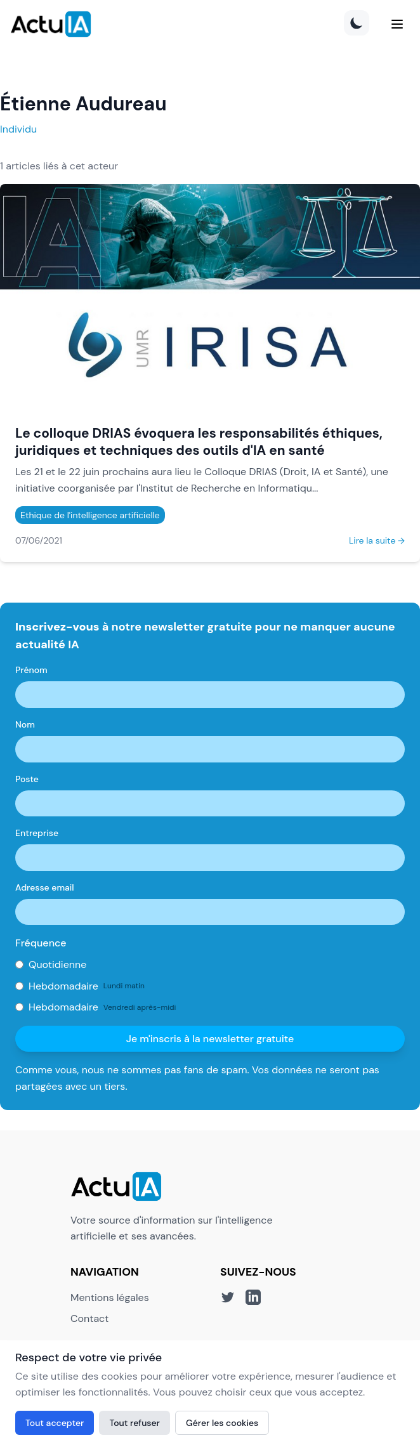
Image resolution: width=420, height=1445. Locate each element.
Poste (27, 779)
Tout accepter (54, 1423)
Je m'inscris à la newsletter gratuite (210, 1038)
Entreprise (36, 833)
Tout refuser (134, 1423)
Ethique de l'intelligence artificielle (90, 515)
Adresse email (44, 887)
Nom (25, 724)
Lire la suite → (377, 540)
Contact (89, 1318)
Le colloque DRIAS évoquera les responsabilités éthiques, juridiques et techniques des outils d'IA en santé (199, 441)
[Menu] (397, 24)
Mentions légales (109, 1297)
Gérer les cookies (222, 1423)
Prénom (31, 670)
